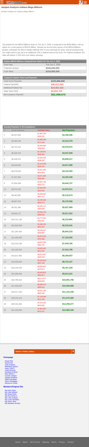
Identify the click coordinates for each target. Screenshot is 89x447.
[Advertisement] (44, 28)
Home (17, 442)
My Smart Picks (10, 394)
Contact (70, 442)
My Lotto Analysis (11, 398)
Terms (54, 442)
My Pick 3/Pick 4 (11, 396)
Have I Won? (9, 368)
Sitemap (45, 442)
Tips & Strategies (11, 381)
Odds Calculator (11, 379)
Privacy (62, 442)
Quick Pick (9, 363)
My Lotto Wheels (11, 392)
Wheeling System (11, 366)
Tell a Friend (35, 442)
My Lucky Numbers (12, 400)
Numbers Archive (11, 372)
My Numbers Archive (12, 403)
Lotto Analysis (10, 365)
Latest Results (10, 370)
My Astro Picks (10, 390)
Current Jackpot (11, 376)
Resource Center (11, 383)
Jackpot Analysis (11, 378)
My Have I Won (10, 401)
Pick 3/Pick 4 (9, 374)
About (25, 442)
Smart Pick (9, 361)
